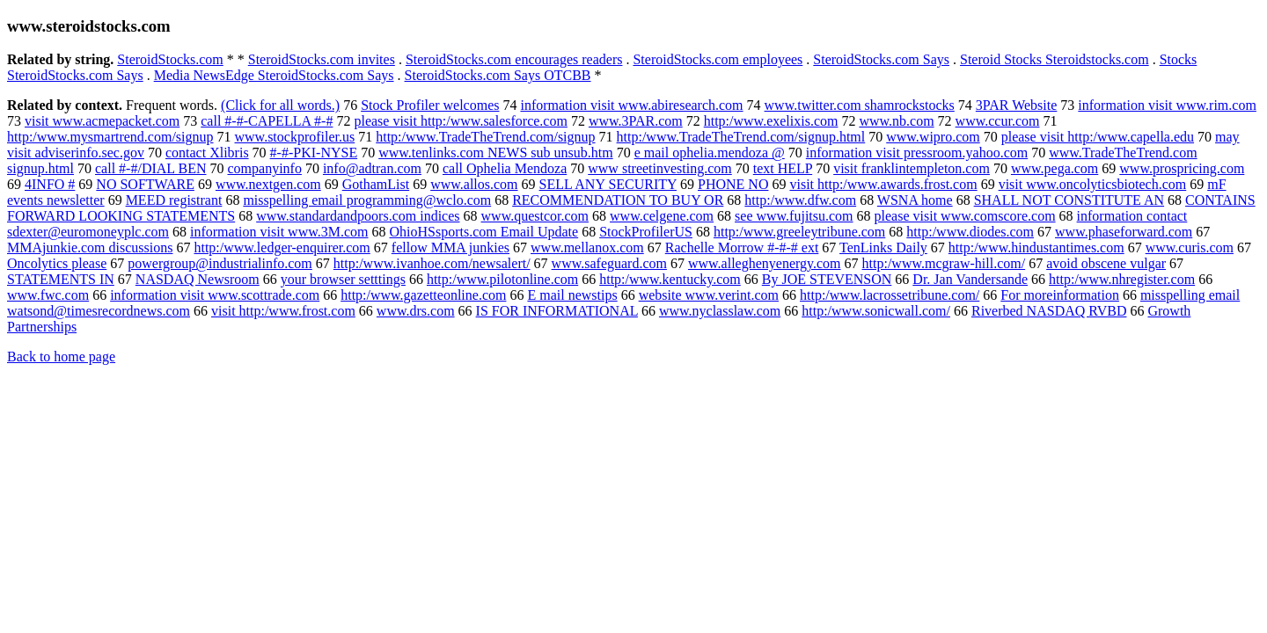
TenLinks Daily (883, 247)
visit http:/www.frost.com (283, 310)
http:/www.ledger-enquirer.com (282, 247)
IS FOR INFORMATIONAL (557, 310)
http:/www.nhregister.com (1122, 279)
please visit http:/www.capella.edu (1097, 136)
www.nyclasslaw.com (719, 310)
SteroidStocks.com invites (321, 59)
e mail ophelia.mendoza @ (709, 152)
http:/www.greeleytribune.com (799, 231)
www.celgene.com (662, 215)
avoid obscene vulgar (1106, 263)
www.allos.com (473, 184)
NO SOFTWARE (145, 184)
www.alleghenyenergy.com (764, 263)
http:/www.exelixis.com (771, 120)
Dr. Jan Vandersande (970, 279)
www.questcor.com (535, 215)
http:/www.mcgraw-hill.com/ (944, 263)
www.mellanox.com (587, 247)
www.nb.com (896, 120)
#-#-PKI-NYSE (314, 152)
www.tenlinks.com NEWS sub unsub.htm (495, 152)
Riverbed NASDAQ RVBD (1049, 310)
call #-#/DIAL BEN (150, 168)
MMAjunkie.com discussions (89, 247)
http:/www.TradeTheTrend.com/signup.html (741, 136)
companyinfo (265, 168)
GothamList (375, 184)
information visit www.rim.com (1167, 105)
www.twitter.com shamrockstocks (860, 105)
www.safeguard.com (609, 263)
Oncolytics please (56, 263)
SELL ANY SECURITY (608, 184)
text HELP (782, 168)
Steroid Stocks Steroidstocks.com (1054, 59)
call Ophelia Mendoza (505, 168)
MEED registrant (174, 200)
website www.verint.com (709, 294)
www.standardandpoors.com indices (357, 215)
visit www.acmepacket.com (102, 120)
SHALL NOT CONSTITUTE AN (1069, 200)
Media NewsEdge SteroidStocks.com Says (274, 75)
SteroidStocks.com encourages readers (514, 59)
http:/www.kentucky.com (670, 279)
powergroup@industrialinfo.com (220, 263)
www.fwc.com (48, 294)
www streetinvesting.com (660, 168)
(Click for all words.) (280, 105)
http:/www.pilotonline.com (502, 279)
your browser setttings (343, 279)
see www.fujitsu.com (794, 215)
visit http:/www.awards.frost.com (883, 184)
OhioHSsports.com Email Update (484, 231)
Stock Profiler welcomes (430, 105)
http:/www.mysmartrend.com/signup (110, 136)
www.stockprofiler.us (295, 136)
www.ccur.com (998, 120)
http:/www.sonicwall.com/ (876, 310)
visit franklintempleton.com (911, 168)
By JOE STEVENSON (827, 279)
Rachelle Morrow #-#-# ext (742, 247)
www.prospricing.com (1181, 168)
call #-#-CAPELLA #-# (267, 120)
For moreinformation (1059, 294)
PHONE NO (733, 184)
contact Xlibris (207, 152)
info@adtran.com (372, 168)
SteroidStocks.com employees (717, 59)
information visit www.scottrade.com (214, 294)
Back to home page (61, 356)
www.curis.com (1190, 247)
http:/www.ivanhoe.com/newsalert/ (432, 263)
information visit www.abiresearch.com (631, 105)
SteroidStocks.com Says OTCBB (498, 75)
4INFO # (50, 184)
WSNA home (915, 200)
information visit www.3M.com (279, 231)
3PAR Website (1017, 105)
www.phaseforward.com (1123, 231)
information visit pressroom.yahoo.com (917, 152)
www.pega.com (1054, 168)
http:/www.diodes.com (970, 231)
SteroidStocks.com (170, 59)
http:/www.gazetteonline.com (423, 294)
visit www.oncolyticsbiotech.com (1093, 184)
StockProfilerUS (645, 231)
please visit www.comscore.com (965, 215)
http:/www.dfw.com (800, 200)
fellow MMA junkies (450, 247)
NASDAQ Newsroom (197, 279)
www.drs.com (416, 310)
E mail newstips (572, 294)
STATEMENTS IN (60, 279)
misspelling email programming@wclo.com (367, 200)
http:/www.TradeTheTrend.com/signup (485, 136)
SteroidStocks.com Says (881, 59)
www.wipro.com (933, 136)
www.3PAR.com (636, 120)
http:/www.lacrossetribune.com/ (889, 294)
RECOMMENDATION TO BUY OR (617, 200)
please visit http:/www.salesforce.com (460, 120)
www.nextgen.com (268, 184)
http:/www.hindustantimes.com (1036, 247)
